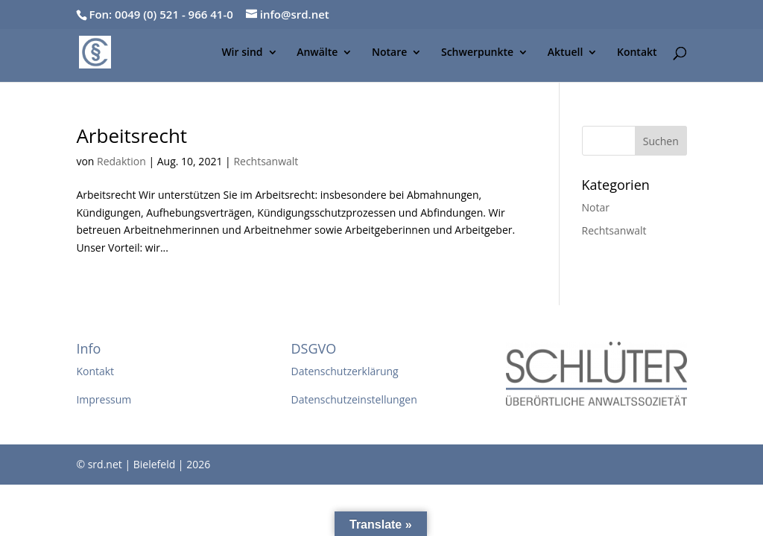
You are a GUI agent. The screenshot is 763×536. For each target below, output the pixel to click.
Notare (389, 53)
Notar (596, 207)
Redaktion (121, 161)
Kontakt (637, 53)
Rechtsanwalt (265, 161)
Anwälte (317, 53)
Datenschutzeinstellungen (354, 399)
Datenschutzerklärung (344, 371)
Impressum (103, 399)
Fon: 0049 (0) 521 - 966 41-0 (160, 14)
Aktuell (565, 53)
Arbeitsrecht (131, 135)
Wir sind (241, 53)
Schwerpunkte (477, 53)
